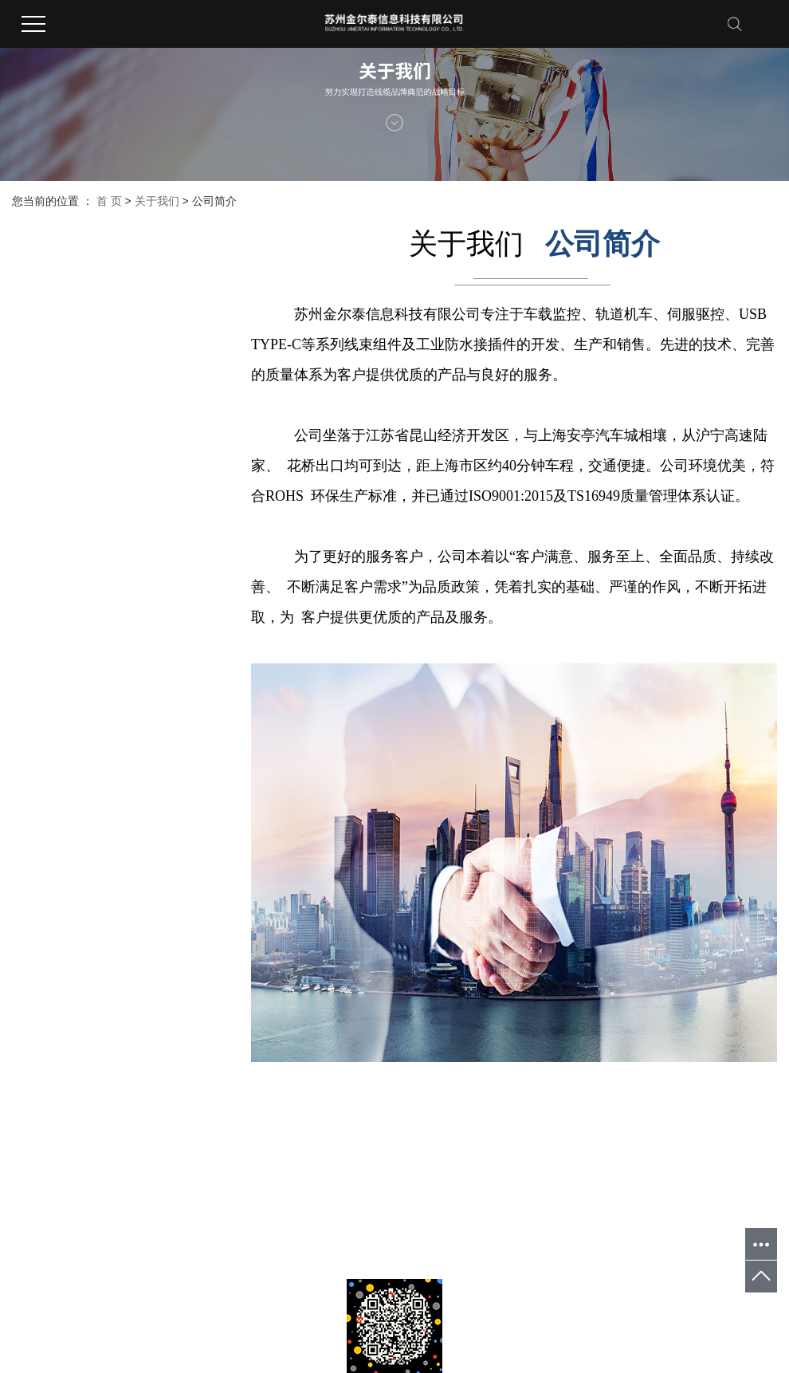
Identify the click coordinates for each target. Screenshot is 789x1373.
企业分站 (31, 1231)
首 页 (109, 201)
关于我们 (157, 201)
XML (141, 1231)
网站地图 (77, 1231)
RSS (114, 1231)
